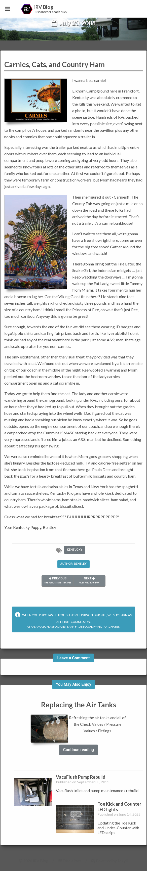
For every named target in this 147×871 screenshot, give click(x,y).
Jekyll (123, 860)
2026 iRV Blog (33, 860)
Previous (58, 580)
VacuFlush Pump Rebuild (80, 777)
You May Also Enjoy (73, 684)
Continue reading (78, 749)
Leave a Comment (73, 658)
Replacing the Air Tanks (78, 704)
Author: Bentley (73, 564)
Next (89, 580)
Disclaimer (69, 860)
